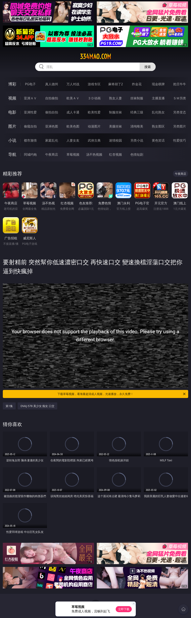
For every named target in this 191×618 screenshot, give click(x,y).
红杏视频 (115, 154)
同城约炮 (30, 154)
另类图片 (179, 126)
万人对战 (72, 84)
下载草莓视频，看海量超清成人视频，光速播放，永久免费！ (121, 394)
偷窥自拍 (30, 126)
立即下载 (123, 609)
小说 (12, 140)
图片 (12, 126)
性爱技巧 (179, 140)
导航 (12, 154)
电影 (12, 112)
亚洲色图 (51, 126)
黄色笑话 (158, 140)
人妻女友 (72, 140)
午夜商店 (51, 154)
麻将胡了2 (115, 84)
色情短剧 (136, 154)
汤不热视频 (94, 154)
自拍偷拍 (51, 98)
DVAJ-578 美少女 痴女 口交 (37, 406)
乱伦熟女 (158, 112)
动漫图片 (94, 126)
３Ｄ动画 (94, 98)
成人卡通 (72, 112)
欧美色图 (72, 126)
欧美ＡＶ (72, 98)
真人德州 (51, 84)
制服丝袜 (115, 112)
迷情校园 (115, 140)
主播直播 (158, 98)
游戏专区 (94, 84)
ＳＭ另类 (179, 98)
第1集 (9, 406)
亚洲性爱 (30, 112)
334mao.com (95, 56)
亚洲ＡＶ (30, 98)
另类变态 (179, 112)
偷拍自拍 (51, 112)
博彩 (12, 84)
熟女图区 (158, 126)
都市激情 (30, 140)
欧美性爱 (94, 112)
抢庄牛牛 (179, 84)
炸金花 (137, 84)
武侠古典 (94, 140)
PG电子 (30, 84)
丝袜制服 (136, 98)
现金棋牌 (158, 84)
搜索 (147, 67)
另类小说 (136, 140)
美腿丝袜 (115, 126)
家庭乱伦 (51, 140)
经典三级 (136, 112)
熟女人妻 (115, 98)
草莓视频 (72, 154)
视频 (12, 98)
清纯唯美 (136, 126)
